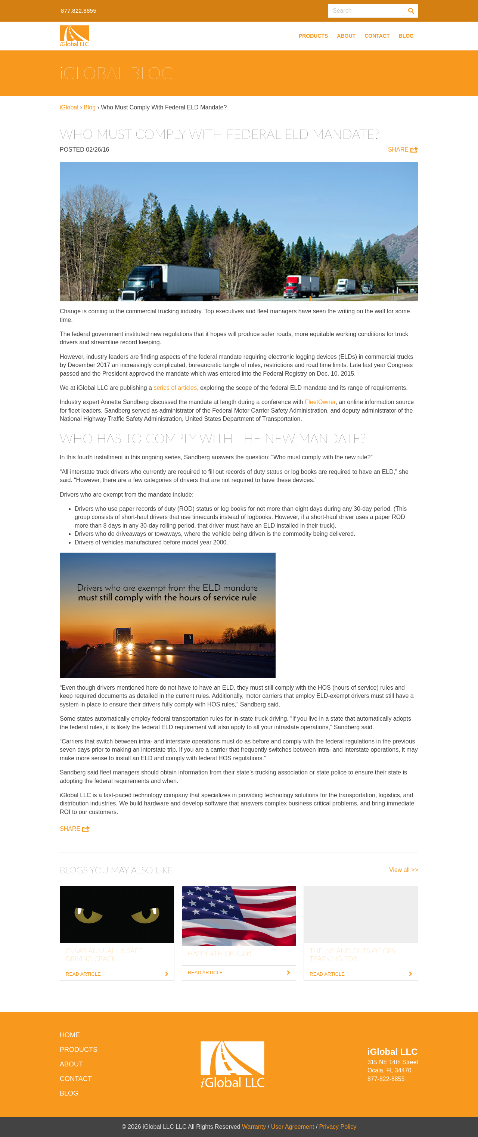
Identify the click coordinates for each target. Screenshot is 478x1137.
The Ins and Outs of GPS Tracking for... (352, 955)
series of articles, (176, 388)
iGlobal (69, 107)
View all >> (403, 870)
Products (313, 36)
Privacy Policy (338, 1127)
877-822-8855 (386, 1079)
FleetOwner (320, 402)
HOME (70, 1035)
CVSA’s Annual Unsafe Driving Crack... (104, 955)
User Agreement (292, 1127)
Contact (376, 36)
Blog (406, 36)
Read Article (117, 974)
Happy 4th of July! (219, 953)
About (346, 36)
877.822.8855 (79, 10)
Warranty (254, 1127)
